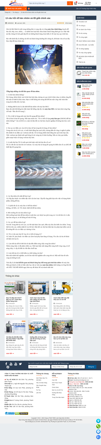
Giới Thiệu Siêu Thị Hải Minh (41, 379)
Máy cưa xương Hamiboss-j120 (87, 145)
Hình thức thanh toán (57, 383)
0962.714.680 (85, 391)
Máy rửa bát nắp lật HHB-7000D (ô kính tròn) (88, 94)
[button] (94, 3)
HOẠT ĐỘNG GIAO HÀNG (87, 41)
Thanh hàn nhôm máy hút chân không (88, 72)
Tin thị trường (83, 33)
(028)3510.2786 (72, 389)
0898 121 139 (82, 405)
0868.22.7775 (78, 396)
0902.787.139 (80, 387)
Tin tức (38, 390)
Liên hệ (38, 392)
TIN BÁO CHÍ (83, 22)
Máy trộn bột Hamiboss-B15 (86, 114)
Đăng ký (91, 367)
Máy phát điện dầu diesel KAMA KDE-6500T (88, 104)
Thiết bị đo (82, 62)
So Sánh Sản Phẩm (85, 29)
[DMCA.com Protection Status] (21, 413)
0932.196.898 (88, 387)
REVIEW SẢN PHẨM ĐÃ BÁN (86, 57)
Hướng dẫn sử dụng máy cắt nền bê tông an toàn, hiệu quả (38, 338)
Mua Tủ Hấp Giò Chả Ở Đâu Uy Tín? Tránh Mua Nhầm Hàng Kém (14, 299)
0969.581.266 (77, 400)
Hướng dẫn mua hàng (57, 393)
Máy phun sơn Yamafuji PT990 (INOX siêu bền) (87, 134)
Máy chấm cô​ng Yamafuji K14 (87, 85)
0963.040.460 (79, 398)
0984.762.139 (78, 402)
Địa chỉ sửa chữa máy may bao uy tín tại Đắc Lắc (62, 338)
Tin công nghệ (83, 37)
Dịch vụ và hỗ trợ (57, 390)
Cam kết (54, 380)
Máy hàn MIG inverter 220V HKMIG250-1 (88, 152)
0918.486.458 (77, 391)
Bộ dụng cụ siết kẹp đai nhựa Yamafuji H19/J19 (88, 123)
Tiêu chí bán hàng (41, 382)
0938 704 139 (77, 403)
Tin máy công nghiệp (85, 52)
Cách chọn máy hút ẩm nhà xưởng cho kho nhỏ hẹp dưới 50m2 (37, 299)
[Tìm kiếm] (70, 3)
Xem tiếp (9, 314)
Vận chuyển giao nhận (41, 386)
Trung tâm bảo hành (58, 397)
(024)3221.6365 (72, 393)
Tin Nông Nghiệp (84, 49)
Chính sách (55, 387)
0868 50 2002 (82, 407)
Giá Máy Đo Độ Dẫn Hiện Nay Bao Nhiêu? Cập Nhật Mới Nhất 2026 (14, 338)
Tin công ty (82, 25)
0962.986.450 (78, 395)
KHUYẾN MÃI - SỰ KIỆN (86, 45)
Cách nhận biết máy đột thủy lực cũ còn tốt (61, 298)
